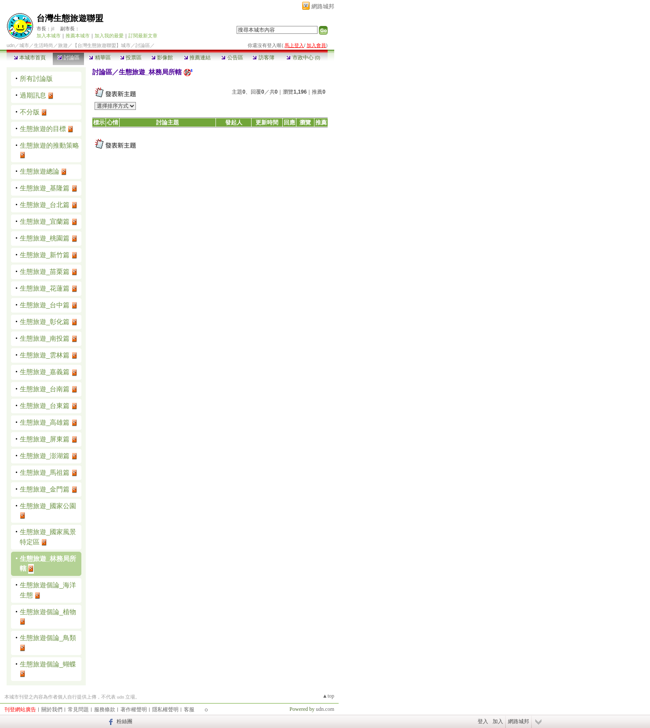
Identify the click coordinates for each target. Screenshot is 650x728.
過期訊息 (33, 95)
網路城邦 (322, 6)
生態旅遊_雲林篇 (44, 355)
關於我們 (51, 709)
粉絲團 (124, 721)
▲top (328, 696)
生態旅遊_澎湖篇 (44, 455)
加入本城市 (49, 35)
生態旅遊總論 (39, 171)
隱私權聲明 (165, 709)
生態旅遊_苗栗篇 (44, 271)
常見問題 (78, 709)
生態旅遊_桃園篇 (44, 238)
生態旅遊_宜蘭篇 (44, 221)
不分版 (30, 112)
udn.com (325, 709)
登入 (483, 721)
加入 (498, 721)
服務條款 (104, 709)
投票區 (131, 58)
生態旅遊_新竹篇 (44, 254)
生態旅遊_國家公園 (48, 506)
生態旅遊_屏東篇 (44, 439)
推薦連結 (197, 58)
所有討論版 (36, 78)
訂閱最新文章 (142, 35)
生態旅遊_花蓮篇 (44, 288)
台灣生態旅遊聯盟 (70, 18)
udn (11, 45)
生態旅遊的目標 (43, 128)
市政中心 (303, 58)
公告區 (232, 58)
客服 (189, 709)
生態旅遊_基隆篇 (44, 188)
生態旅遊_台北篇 (44, 204)
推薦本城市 (78, 35)
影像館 (162, 58)
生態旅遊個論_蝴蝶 (48, 664)
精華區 (99, 58)
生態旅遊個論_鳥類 (48, 637)
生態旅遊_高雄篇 (44, 422)
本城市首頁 (30, 58)
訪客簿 (263, 58)
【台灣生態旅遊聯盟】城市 (102, 45)
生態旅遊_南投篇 (44, 338)
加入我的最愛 (109, 35)
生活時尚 (43, 45)
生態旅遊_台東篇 (44, 405)
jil (52, 28)
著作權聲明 (134, 709)
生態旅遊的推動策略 (49, 145)
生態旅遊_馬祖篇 (44, 472)
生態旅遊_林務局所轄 (150, 72)
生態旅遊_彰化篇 (44, 321)
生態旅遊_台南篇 (44, 389)
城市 (24, 45)
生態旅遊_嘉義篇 (44, 371)
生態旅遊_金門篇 (44, 489)
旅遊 (63, 45)
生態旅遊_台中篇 (44, 305)
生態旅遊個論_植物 (48, 611)
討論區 (68, 58)
